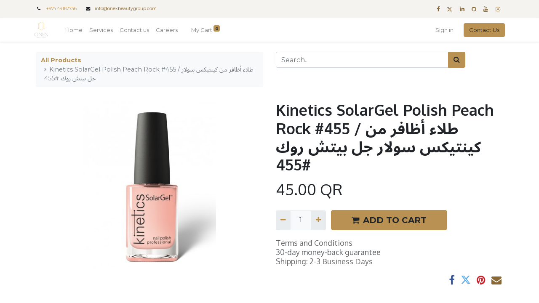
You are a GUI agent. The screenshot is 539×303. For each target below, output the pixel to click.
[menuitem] (76, 30)
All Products (61, 60)
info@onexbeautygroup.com (126, 8)
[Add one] (318, 220)
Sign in (443, 30)
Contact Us (482, 30)
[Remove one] (283, 220)
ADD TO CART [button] (389, 220)
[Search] (456, 60)
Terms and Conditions (314, 242)
